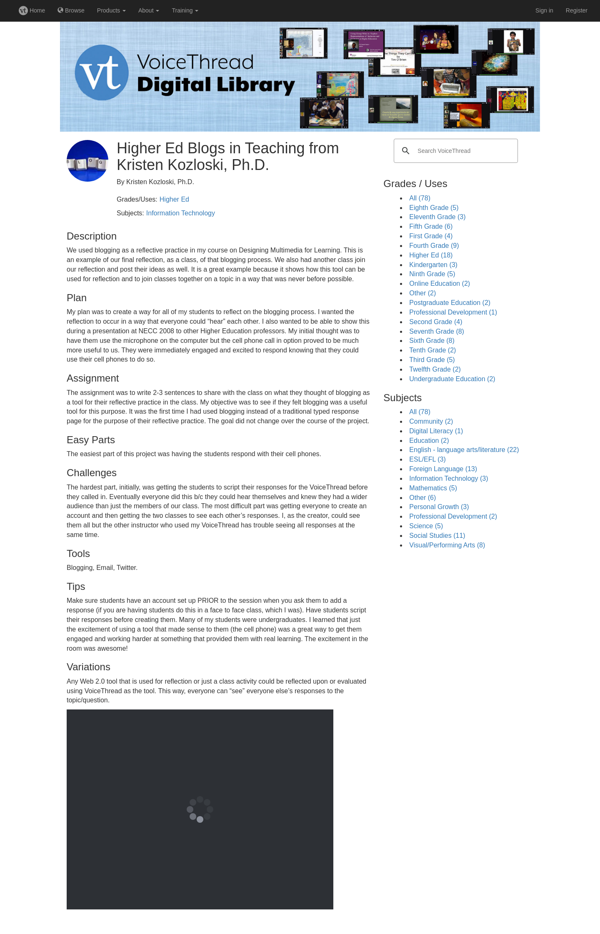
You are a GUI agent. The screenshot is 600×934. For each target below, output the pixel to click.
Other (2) (422, 293)
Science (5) (426, 525)
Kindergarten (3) (433, 264)
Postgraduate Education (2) (449, 302)
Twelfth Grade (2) (435, 369)
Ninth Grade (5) (432, 273)
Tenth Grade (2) (432, 350)
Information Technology (180, 213)
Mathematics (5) (433, 488)
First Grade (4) (430, 236)
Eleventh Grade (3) (437, 216)
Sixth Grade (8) (431, 340)
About (148, 10)
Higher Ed (174, 199)
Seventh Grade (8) (436, 331)
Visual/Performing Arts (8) (447, 545)
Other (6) (422, 497)
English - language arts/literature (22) (464, 449)
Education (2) (429, 440)
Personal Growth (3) (439, 506)
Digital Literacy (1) (436, 431)
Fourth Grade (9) (434, 245)
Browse (71, 10)
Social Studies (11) (437, 535)
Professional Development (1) (453, 312)
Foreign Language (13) (443, 468)
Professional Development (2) (453, 516)
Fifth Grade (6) (430, 226)
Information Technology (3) (448, 478)
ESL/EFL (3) (427, 459)
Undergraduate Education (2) (452, 378)
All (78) (419, 198)
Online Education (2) (439, 283)
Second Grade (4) (435, 321)
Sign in (544, 10)
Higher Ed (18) (430, 255)
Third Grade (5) (432, 359)
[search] (455, 151)
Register (577, 10)
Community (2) (431, 421)
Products (111, 10)
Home (32, 10)
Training (185, 10)
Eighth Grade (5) (433, 207)
